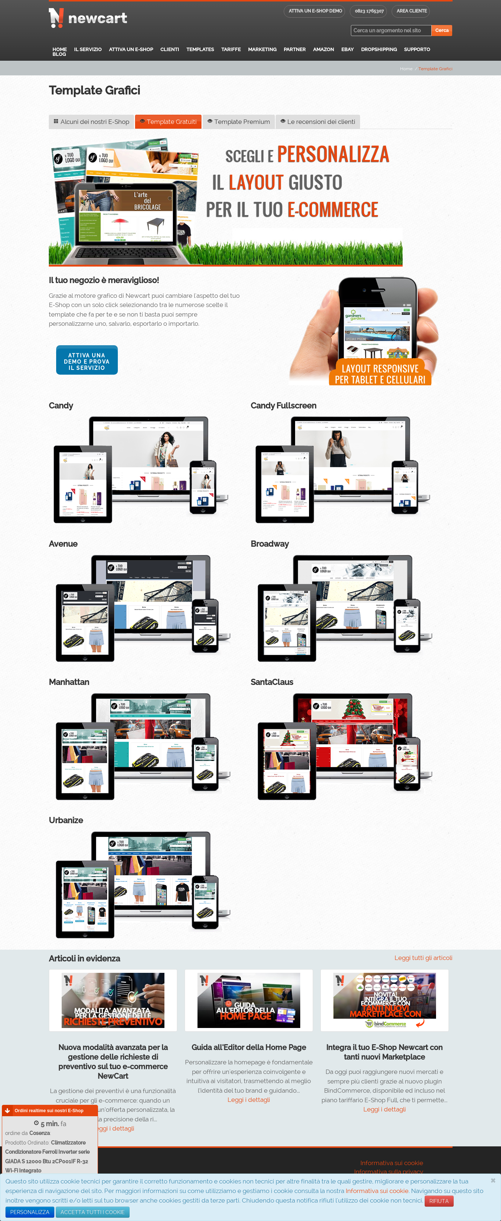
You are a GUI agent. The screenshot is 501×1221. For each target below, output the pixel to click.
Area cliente (412, 11)
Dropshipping (379, 49)
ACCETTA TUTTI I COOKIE (93, 1212)
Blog (59, 54)
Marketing (262, 49)
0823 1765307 (369, 11)
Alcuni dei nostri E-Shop (91, 121)
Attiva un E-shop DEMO (315, 11)
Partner (295, 49)
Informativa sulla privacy (388, 1171)
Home (59, 49)
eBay (347, 49)
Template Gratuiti (167, 121)
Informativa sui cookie (377, 1191)
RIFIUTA (439, 1201)
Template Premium (238, 121)
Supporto (417, 49)
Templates (200, 49)
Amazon (323, 49)
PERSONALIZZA (30, 1212)
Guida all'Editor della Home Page (249, 1047)
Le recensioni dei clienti (317, 121)
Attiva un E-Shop (131, 49)
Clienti (169, 49)
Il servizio (88, 49)
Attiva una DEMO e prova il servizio (87, 361)
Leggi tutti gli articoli (424, 957)
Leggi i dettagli (113, 1128)
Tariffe (231, 49)
